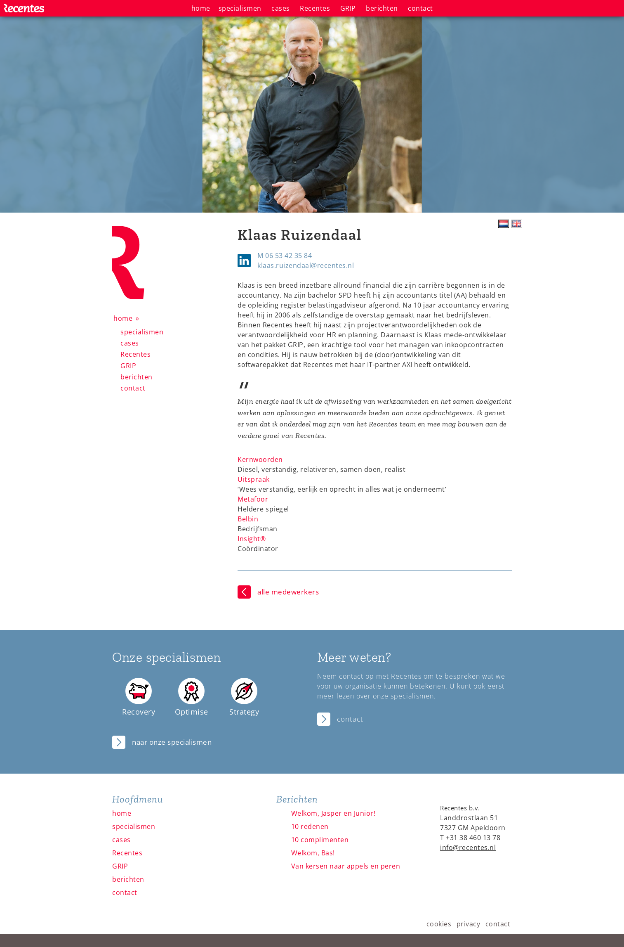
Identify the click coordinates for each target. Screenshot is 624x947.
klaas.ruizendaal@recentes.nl (305, 265)
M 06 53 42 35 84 (284, 255)
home (122, 318)
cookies (439, 923)
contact (133, 388)
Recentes (135, 354)
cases (129, 343)
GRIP (128, 365)
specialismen (141, 331)
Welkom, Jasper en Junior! (333, 813)
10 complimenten (320, 839)
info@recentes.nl (468, 847)
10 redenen (310, 826)
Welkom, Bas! (313, 852)
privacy (468, 923)
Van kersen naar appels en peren (345, 866)
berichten (136, 376)
